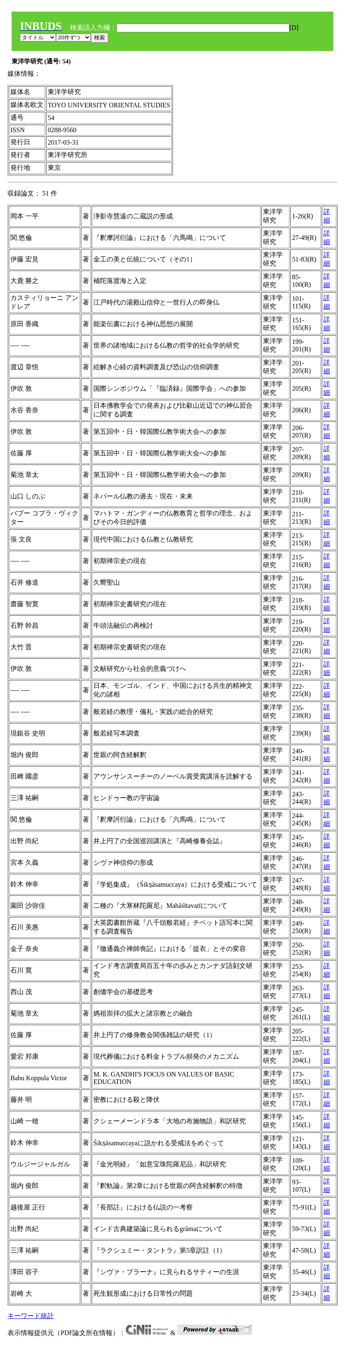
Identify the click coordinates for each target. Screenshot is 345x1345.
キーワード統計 (30, 1315)
